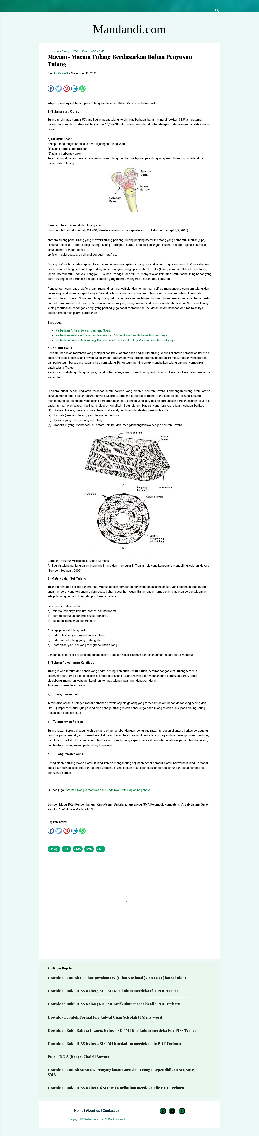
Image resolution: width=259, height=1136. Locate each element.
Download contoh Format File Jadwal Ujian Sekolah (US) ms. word (105, 1017)
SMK (89, 849)
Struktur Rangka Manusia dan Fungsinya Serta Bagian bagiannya (108, 790)
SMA (77, 849)
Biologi (53, 849)
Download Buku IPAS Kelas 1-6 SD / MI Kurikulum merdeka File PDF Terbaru (116, 1087)
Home (78, 1110)
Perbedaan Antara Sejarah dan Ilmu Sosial (83, 330)
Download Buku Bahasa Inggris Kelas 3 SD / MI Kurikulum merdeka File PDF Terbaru (123, 1030)
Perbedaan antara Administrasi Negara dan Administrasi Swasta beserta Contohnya (111, 335)
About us (93, 1110)
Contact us (111, 1110)
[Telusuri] (217, 11)
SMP (100, 849)
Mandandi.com (129, 29)
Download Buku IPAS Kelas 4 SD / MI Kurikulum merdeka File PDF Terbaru (114, 1043)
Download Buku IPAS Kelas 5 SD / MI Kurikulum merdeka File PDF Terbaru (114, 1004)
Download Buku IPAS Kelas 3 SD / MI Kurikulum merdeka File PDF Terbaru (114, 990)
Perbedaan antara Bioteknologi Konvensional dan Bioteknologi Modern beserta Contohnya (115, 340)
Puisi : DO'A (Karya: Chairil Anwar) (78, 1056)
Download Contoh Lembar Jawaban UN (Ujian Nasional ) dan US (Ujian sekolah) (117, 977)
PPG (66, 849)
